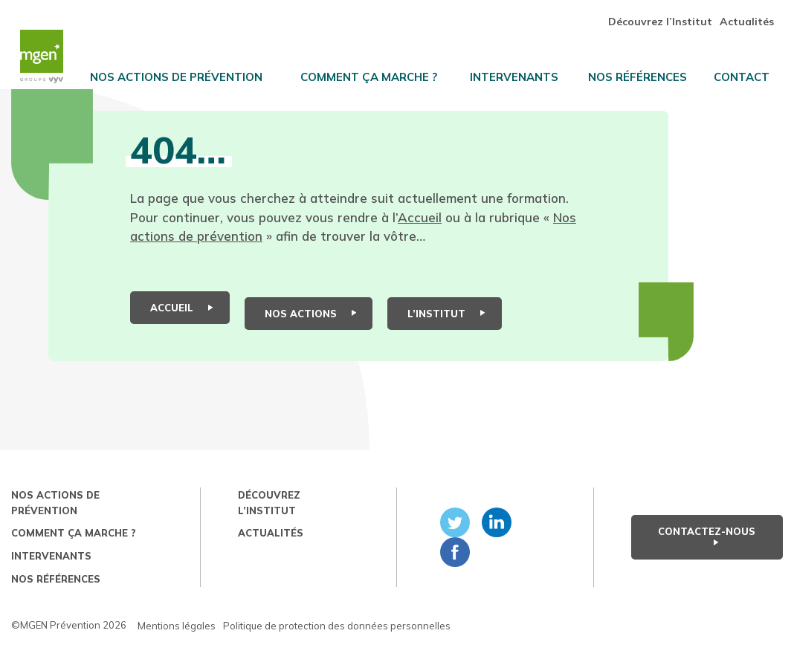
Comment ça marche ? (381, 71)
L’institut (446, 329)
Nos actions (311, 329)
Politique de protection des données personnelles (337, 641)
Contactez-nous (706, 550)
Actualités (756, 15)
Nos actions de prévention (189, 71)
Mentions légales (177, 641)
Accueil (420, 244)
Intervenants (525, 71)
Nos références (647, 71)
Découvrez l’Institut (669, 15)
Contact (751, 71)
